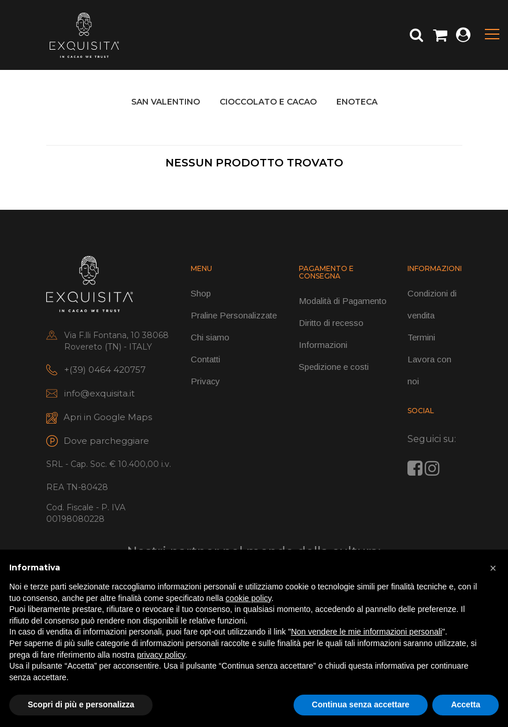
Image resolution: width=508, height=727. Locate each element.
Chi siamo (210, 337)
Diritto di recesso (331, 323)
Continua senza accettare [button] (361, 704)
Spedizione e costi (334, 367)
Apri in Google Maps (108, 416)
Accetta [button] (465, 704)
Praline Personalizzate (234, 315)
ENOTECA (356, 102)
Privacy (205, 381)
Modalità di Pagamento (343, 301)
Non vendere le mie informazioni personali (366, 631)
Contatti (205, 359)
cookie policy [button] (248, 598)
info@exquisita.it (99, 393)
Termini (421, 337)
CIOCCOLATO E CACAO (268, 102)
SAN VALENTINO (165, 102)
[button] (493, 568)
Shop (201, 293)
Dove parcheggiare (106, 440)
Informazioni (323, 345)
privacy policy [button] (161, 654)
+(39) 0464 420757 (105, 369)
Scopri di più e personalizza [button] (81, 704)
